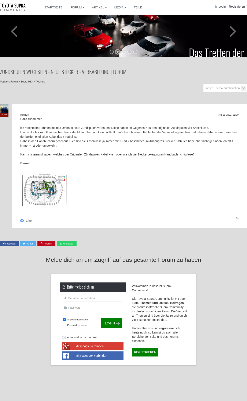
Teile (138, 7)
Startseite (53, 7)
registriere (166, 328)
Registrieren (237, 6)
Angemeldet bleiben (77, 319)
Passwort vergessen (77, 325)
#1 (237, 218)
